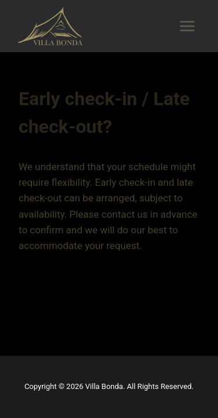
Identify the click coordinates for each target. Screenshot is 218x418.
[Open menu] (187, 26)
